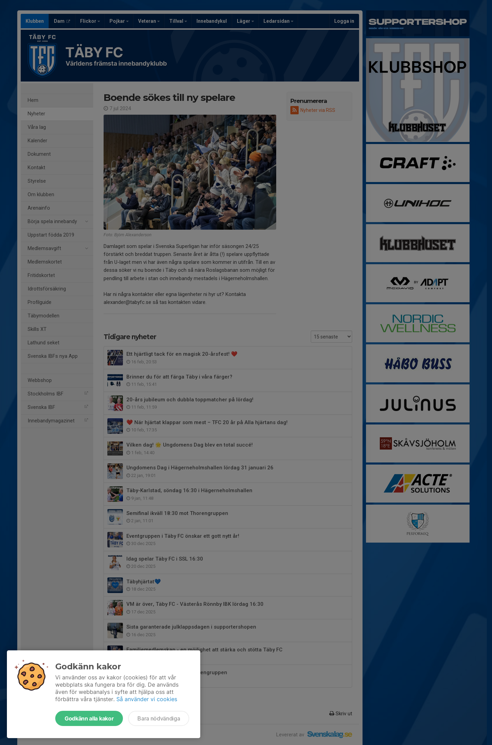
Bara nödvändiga (158, 718)
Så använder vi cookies (146, 699)
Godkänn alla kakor (89, 718)
